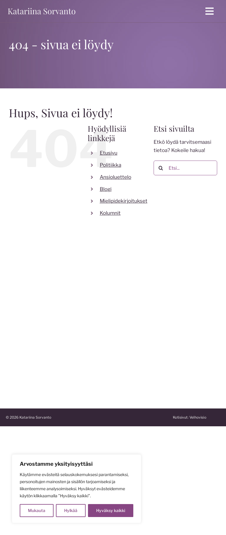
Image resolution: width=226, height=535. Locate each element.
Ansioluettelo (115, 177)
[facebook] (64, 308)
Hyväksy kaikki (110, 510)
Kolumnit (110, 213)
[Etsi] (161, 168)
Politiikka (110, 165)
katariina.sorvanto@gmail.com (41, 331)
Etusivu (108, 153)
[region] (76, 488)
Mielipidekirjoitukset (123, 201)
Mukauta (36, 510)
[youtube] (99, 308)
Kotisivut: (195, 417)
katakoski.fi (128, 370)
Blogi (106, 189)
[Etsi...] (185, 168)
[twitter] (87, 308)
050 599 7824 (23, 323)
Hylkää (70, 510)
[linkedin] (64, 321)
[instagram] (75, 308)
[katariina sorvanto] (41, 8)
